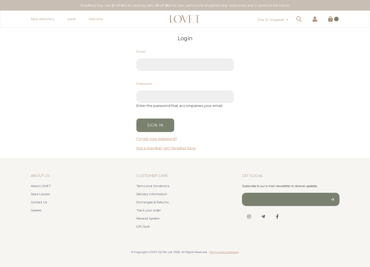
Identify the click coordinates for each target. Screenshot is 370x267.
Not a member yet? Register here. (166, 148)
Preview (96, 19)
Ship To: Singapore (270, 20)
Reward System (148, 218)
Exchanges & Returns (152, 202)
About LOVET (41, 186)
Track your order (148, 210)
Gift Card (143, 226)
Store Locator (40, 194)
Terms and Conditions (153, 186)
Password (144, 84)
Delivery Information (151, 194)
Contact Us (39, 202)
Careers (36, 210)
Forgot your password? (156, 139)
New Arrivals (42, 19)
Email (141, 51)
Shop (71, 19)
